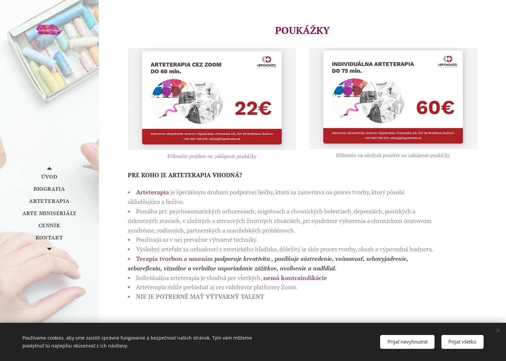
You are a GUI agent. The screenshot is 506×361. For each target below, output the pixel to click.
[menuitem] (49, 176)
